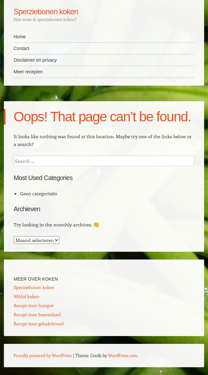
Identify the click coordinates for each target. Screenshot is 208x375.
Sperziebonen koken (46, 11)
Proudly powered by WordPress (43, 355)
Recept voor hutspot (34, 305)
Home (20, 36)
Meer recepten (28, 71)
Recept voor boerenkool (37, 314)
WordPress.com (122, 355)
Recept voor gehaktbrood (39, 324)
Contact (21, 48)
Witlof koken (27, 296)
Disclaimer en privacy (35, 60)
